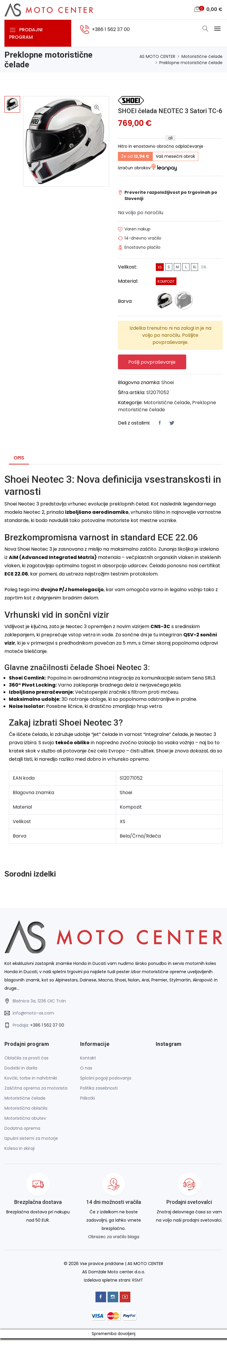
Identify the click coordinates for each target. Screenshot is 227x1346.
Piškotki (87, 1106)
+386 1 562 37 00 (47, 1033)
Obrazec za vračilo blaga (113, 1245)
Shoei (167, 390)
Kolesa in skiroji (19, 1156)
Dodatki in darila (20, 1076)
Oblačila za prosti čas (26, 1066)
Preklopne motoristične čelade (191, 63)
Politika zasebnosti (99, 1096)
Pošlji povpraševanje (152, 369)
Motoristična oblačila (25, 1116)
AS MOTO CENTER (157, 56)
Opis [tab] (19, 465)
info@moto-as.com (33, 1021)
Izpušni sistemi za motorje (31, 1146)
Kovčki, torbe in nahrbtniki (30, 1086)
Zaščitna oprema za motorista (35, 1096)
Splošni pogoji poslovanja (105, 1086)
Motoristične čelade (202, 56)
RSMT (137, 1288)
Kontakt (88, 1066)
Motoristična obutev (25, 1126)
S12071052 (157, 400)
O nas (86, 1076)
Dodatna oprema (22, 1136)
